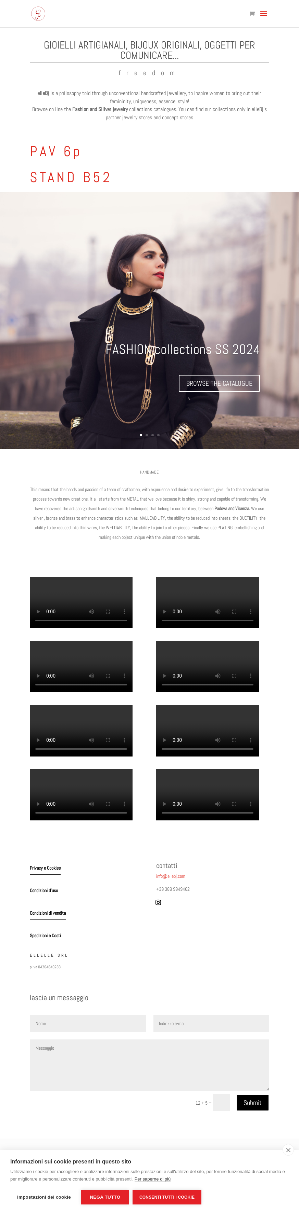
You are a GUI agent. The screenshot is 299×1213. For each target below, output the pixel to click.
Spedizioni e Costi (45, 935)
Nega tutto (105, 1197)
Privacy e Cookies (45, 868)
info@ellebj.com (170, 876)
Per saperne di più (153, 1179)
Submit (253, 1102)
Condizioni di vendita (48, 913)
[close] (288, 1150)
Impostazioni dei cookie (44, 1197)
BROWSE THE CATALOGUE (219, 383)
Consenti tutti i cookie (167, 1197)
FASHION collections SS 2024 (182, 349)
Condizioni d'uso (44, 890)
